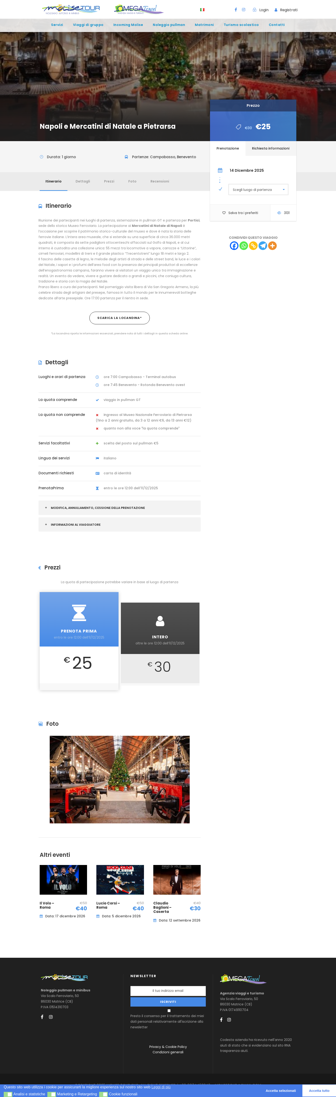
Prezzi (109, 181)
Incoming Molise (128, 24)
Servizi (57, 24)
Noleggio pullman (169, 24)
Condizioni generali (168, 1052)
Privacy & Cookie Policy (168, 1046)
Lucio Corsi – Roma (108, 905)
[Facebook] (234, 245)
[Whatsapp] (243, 245)
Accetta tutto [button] (319, 1091)
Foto (132, 181)
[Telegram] (263, 245)
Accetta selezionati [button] (281, 1091)
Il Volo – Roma (47, 905)
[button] (8, 1094)
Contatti (277, 24)
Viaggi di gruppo (88, 24)
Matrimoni (204, 24)
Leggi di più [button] (161, 1087)
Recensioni (159, 181)
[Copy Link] (253, 245)
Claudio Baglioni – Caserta (162, 907)
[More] (272, 245)
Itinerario (54, 181)
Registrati (289, 10)
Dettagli (83, 181)
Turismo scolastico (241, 24)
